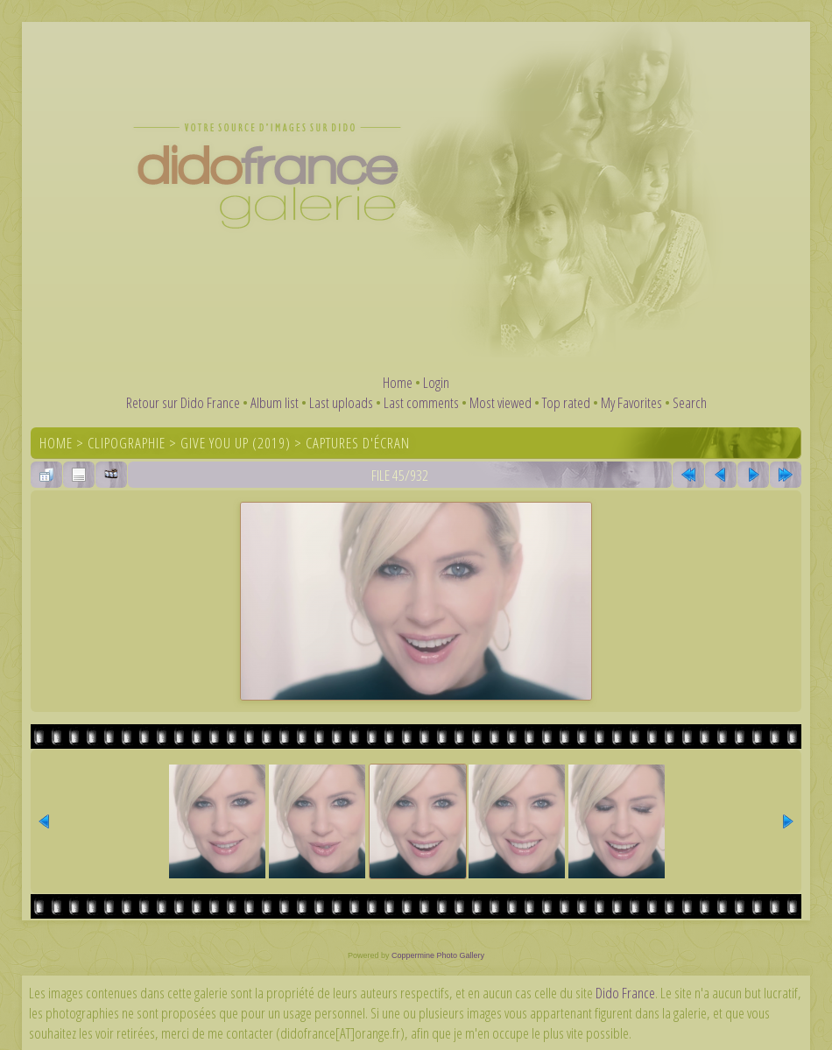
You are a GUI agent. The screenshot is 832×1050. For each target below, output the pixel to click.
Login (436, 382)
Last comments (421, 402)
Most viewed (500, 402)
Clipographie (127, 443)
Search (690, 402)
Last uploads (341, 402)
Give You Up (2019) (235, 443)
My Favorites (631, 402)
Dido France (625, 993)
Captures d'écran (358, 443)
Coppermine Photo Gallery (437, 955)
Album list (274, 402)
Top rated (566, 402)
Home (397, 382)
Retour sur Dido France (183, 402)
